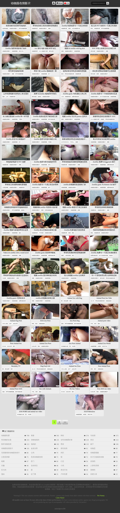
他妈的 (39, 96)
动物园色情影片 (13, 28)
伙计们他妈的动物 (104, 96)
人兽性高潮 (68, 255)
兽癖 (49, 28)
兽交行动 (21, 51)
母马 (49, 164)
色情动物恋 (5, 28)
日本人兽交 (5, 323)
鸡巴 (95, 323)
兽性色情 (51, 51)
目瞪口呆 (93, 474)
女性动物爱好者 (76, 28)
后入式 (92, 301)
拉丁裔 (33, 474)
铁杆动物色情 (51, 119)
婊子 (49, 187)
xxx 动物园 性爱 (43, 51)
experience (65, 142)
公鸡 (62, 96)
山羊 (7, 96)
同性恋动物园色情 (69, 74)
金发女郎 (15, 323)
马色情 (4, 278)
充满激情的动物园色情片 (10, 453)
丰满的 (50, 142)
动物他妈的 (109, 301)
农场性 (99, 346)
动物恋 (102, 119)
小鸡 (62, 465)
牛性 (92, 323)
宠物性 (92, 470)
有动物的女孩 (64, 346)
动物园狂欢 (93, 210)
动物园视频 (14, 51)
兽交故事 (66, 301)
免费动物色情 (75, 96)
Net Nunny (101, 495)
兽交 (62, 74)
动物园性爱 (35, 28)
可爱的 (20, 119)
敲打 (71, 301)
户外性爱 (41, 232)
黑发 (73, 232)
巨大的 (4, 346)
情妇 (39, 346)
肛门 (49, 74)
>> (65, 422)
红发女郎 (9, 346)
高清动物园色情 (37, 457)
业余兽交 (34, 465)
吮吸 (3, 461)
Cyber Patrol (60, 498)
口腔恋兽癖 (5, 187)
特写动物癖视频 (23, 28)
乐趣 (3, 465)
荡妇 (3, 96)
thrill (72, 142)
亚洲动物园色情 (49, 210)
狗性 (92, 28)
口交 (62, 461)
